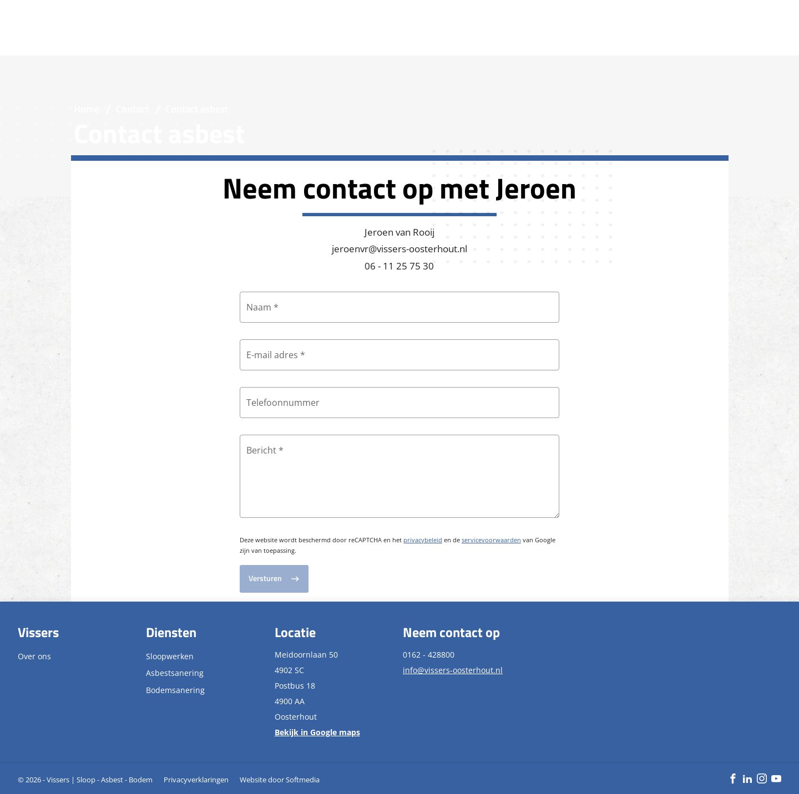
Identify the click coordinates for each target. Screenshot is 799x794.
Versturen (265, 578)
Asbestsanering (175, 673)
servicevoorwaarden (491, 540)
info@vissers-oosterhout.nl (453, 670)
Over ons (34, 656)
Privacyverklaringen (196, 780)
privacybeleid (422, 540)
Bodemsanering (175, 690)
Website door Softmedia (280, 780)
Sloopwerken (170, 656)
